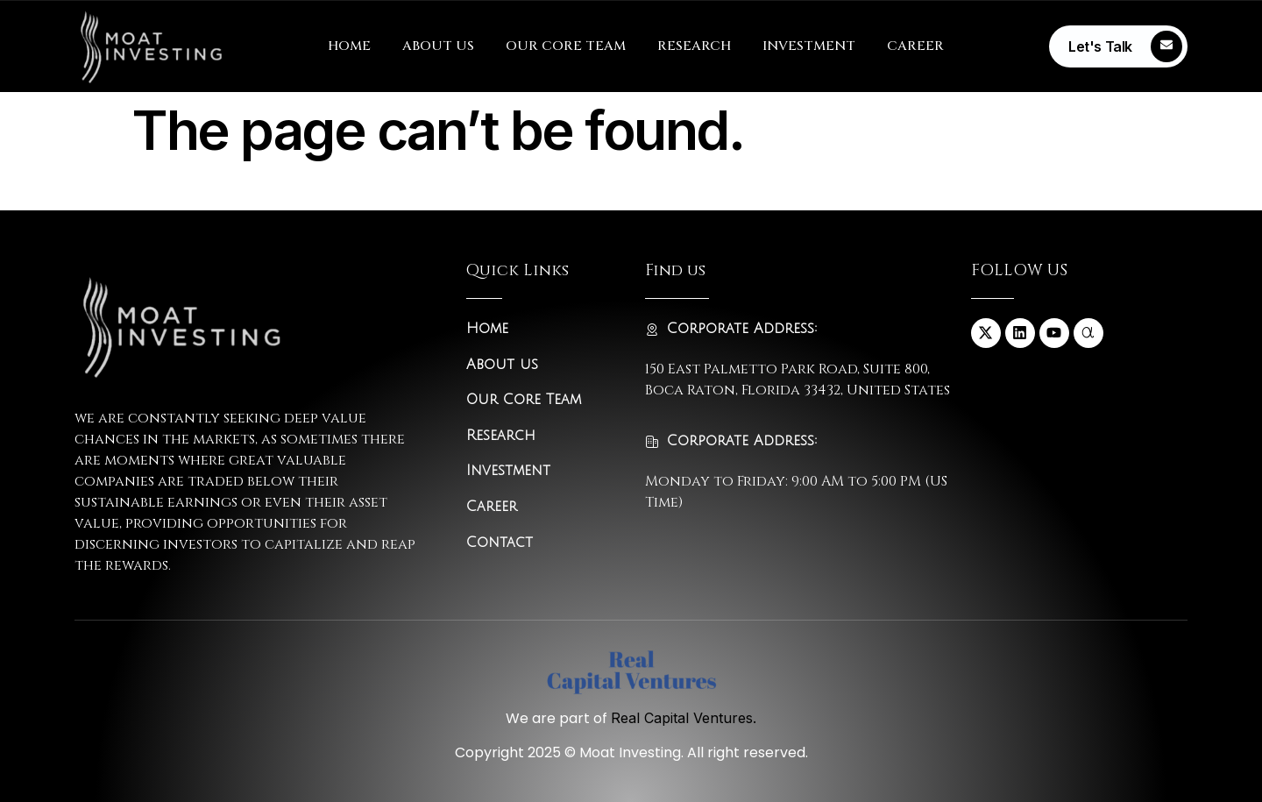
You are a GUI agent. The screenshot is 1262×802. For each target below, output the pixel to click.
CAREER (915, 46)
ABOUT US (438, 46)
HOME (349, 46)
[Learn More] (1118, 46)
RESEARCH (694, 46)
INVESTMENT (808, 46)
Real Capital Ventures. (683, 718)
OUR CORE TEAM (566, 46)
